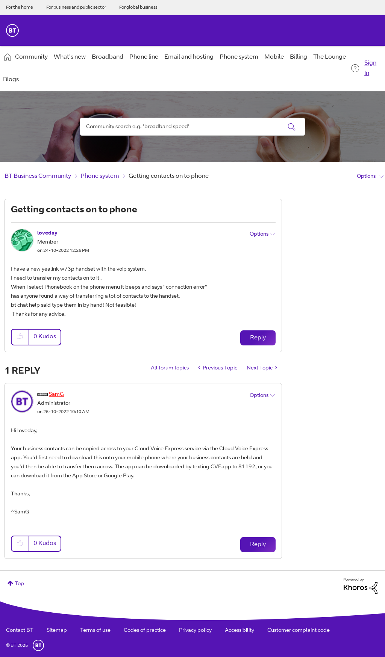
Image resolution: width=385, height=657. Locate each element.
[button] (20, 337)
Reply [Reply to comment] (258, 545)
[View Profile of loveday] (47, 233)
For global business (138, 7)
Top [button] (19, 584)
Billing (298, 57)
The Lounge (329, 57)
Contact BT (19, 630)
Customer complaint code (298, 630)
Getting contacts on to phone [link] (169, 176)
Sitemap (57, 630)
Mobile (274, 57)
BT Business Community (38, 176)
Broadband (107, 57)
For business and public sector (76, 7)
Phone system (239, 57)
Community (31, 57)
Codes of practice (145, 630)
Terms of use (95, 630)
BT (38, 645)
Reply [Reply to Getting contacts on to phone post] (258, 338)
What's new (70, 57)
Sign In (370, 68)
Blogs (11, 80)
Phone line (143, 57)
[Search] (192, 127)
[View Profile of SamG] (56, 394)
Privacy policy (195, 630)
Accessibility (239, 630)
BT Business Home (12, 30)
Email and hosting (189, 57)
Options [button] (366, 176)
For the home (19, 7)
